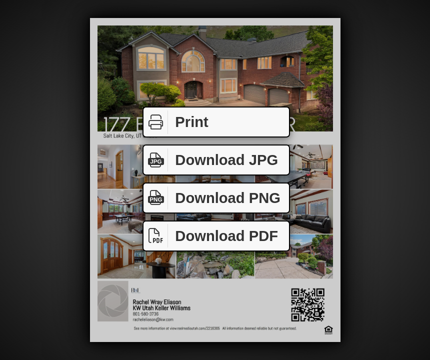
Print (176, 122)
